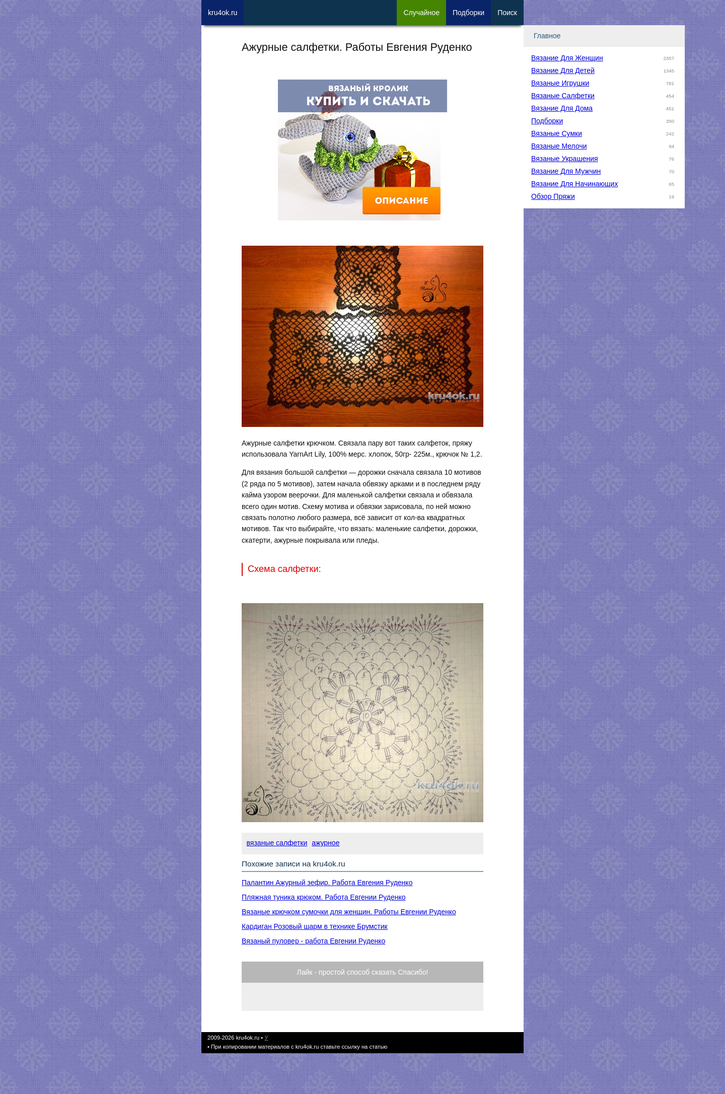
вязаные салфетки (277, 843)
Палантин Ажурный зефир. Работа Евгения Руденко (327, 883)
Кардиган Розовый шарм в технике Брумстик (315, 926)
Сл (421, 12)
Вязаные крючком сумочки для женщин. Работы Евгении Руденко (349, 912)
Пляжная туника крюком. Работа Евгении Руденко (324, 897)
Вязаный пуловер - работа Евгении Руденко (313, 941)
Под (468, 12)
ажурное (325, 843)
